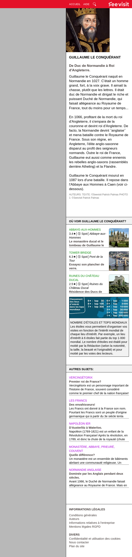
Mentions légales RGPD (85, 526)
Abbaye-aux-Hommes (85, 229)
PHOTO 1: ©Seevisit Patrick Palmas (98, 196)
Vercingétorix (81, 377)
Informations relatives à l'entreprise (92, 522)
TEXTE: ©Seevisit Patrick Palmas (100, 194)
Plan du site (77, 546)
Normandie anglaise (85, 469)
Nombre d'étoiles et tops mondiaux (98, 322)
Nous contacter (79, 542)
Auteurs (74, 519)
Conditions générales (83, 515)
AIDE (86, 4)
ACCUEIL (75, 4)
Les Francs (78, 400)
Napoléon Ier (80, 423)
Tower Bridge (80, 252)
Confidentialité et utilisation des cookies (95, 538)
